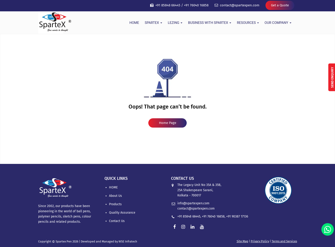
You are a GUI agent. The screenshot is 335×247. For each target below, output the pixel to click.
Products (115, 204)
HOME (134, 22)
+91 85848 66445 (167, 5)
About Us (115, 196)
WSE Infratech (128, 241)
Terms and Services (284, 241)
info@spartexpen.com (193, 203)
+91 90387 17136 (237, 216)
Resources (248, 22)
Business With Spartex (209, 22)
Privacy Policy (260, 241)
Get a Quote (280, 5)
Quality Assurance (122, 213)
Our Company (278, 22)
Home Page (167, 123)
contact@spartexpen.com (239, 5)
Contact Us (117, 221)
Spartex (153, 22)
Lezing (175, 22)
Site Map (242, 241)
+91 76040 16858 (196, 5)
